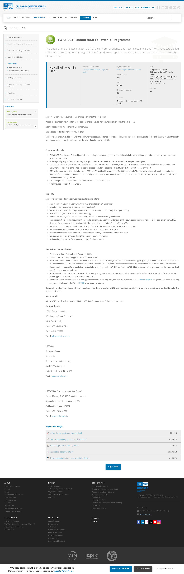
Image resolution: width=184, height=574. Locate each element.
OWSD (82, 283)
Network (26, 18)
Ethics (6, 492)
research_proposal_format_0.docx (64, 445)
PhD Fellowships (15, 67)
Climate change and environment (20, 44)
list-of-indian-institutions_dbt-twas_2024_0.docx (69, 458)
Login (137, 7)
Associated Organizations (58, 495)
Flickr (166, 7)
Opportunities (40, 18)
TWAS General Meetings (13, 495)
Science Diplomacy (11, 521)
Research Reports (55, 533)
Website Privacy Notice (13, 508)
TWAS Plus (52, 527)
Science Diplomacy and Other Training (19, 85)
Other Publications (55, 535)
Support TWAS (10, 500)
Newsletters (53, 524)
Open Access (53, 538)
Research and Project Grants (19, 50)
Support (85, 18)
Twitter (170, 7)
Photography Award (15, 37)
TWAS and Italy (10, 497)
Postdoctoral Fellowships (19, 71)
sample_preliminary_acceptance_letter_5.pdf (68, 439)
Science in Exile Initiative (13, 527)
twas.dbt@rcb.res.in (60, 416)
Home (9, 17)
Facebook (158, 7)
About (16, 18)
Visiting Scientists (14, 78)
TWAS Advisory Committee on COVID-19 (19, 524)
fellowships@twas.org (61, 336)
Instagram (178, 7)
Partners (51, 497)
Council (7, 489)
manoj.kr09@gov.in (59, 376)
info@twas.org (145, 514)
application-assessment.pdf (61, 452)
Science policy (56, 18)
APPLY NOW (113, 467)
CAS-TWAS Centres (15, 99)
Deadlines (12, 93)
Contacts (129, 7)
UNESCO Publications (56, 541)
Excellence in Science (56, 530)
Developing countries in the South (128, 70)
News (94, 18)
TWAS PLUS (118, 7)
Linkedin (162, 7)
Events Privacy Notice (12, 511)
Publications (71, 18)
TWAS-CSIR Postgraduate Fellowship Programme (20, 114)
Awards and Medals (15, 57)
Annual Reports (54, 521)
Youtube (174, 7)
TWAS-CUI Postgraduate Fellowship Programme (20, 125)
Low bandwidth (147, 7)
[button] (35, 126)
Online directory (54, 486)
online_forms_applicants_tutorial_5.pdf (66, 433)
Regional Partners (55, 492)
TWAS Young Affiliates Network (60, 489)
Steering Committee (12, 486)
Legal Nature (9, 506)
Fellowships (12, 63)
